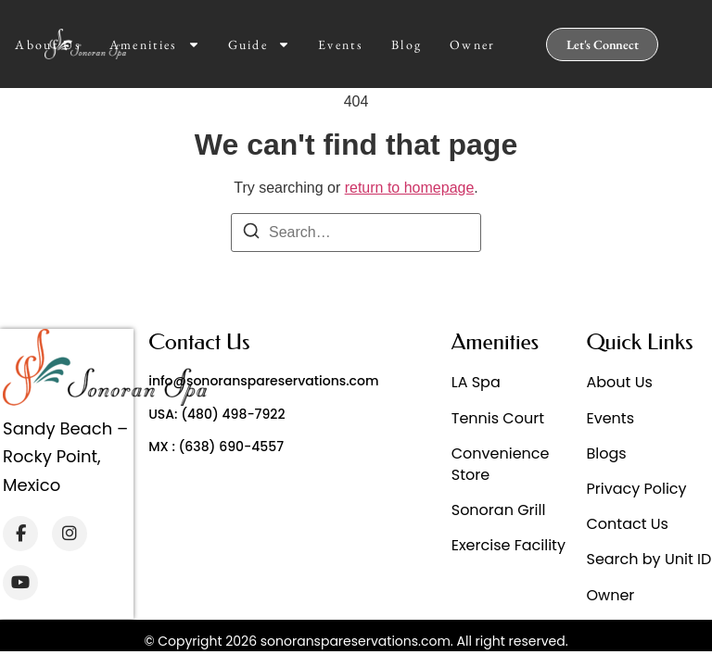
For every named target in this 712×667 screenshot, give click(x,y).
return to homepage (410, 187)
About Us (48, 44)
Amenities (154, 44)
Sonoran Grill (498, 510)
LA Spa (476, 382)
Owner (473, 44)
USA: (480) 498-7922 (216, 414)
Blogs (606, 453)
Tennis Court (497, 418)
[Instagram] (69, 533)
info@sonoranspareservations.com (263, 380)
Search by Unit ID (648, 559)
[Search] (251, 234)
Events (340, 44)
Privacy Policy (636, 488)
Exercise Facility (508, 545)
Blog (406, 44)
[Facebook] (20, 533)
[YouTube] (20, 582)
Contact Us (627, 524)
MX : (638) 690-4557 (216, 446)
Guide (259, 44)
